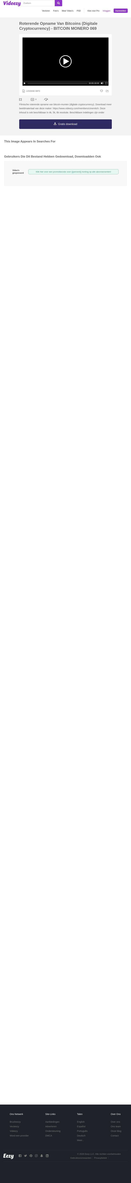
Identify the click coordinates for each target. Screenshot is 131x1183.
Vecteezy (14, 1126)
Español (81, 1126)
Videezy (14, 1131)
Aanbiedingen (52, 1122)
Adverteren (51, 1126)
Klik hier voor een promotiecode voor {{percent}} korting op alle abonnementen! (73, 172)
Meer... (80, 1140)
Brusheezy (15, 1122)
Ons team (116, 1126)
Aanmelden (120, 11)
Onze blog (116, 1131)
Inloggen (106, 11)
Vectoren (46, 11)
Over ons (115, 1122)
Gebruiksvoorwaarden (80, 1158)
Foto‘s (56, 11)
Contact (115, 1135)
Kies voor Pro (93, 11)
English (81, 1122)
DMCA (48, 1135)
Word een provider (19, 1135)
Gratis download (67, 124)
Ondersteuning (53, 1131)
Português (82, 1131)
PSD (79, 11)
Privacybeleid (100, 1158)
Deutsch (81, 1135)
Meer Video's (67, 11)
